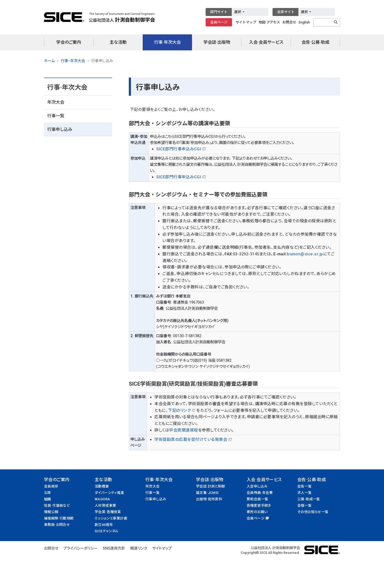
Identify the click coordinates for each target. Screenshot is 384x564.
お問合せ (289, 22)
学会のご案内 (68, 42)
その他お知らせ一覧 (313, 512)
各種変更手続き (259, 505)
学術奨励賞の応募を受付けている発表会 (190, 439)
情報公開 (51, 512)
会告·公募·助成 (315, 42)
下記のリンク (179, 410)
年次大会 (55, 102)
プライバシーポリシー (80, 548)
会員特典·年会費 (260, 493)
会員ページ (218, 22)
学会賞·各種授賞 (108, 512)
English (304, 22)
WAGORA (102, 499)
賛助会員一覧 (257, 499)
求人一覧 (304, 493)
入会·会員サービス (266, 42)
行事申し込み (59, 129)
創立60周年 (104, 525)
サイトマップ (245, 22)
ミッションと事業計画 (111, 518)
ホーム (49, 61)
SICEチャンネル (107, 531)
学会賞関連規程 (183, 430)
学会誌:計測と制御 (210, 486)
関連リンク (138, 548)
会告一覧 (304, 486)
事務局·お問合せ (57, 525)
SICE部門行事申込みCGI (178, 149)
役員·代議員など (57, 505)
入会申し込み (257, 486)
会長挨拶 (51, 486)
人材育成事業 (105, 505)
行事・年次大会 (73, 61)
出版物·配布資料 (209, 499)
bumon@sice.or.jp (305, 254)
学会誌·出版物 (216, 42)
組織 (47, 499)
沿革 (47, 493)
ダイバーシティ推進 (109, 493)
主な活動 (118, 42)
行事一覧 (55, 115)
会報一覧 (304, 505)
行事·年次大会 (167, 42)
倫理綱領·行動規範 (59, 518)
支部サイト (285, 12)
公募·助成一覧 (308, 499)
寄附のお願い (257, 512)
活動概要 (102, 486)
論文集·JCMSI (207, 493)
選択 (238, 12)
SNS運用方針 (114, 548)
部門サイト (218, 12)
